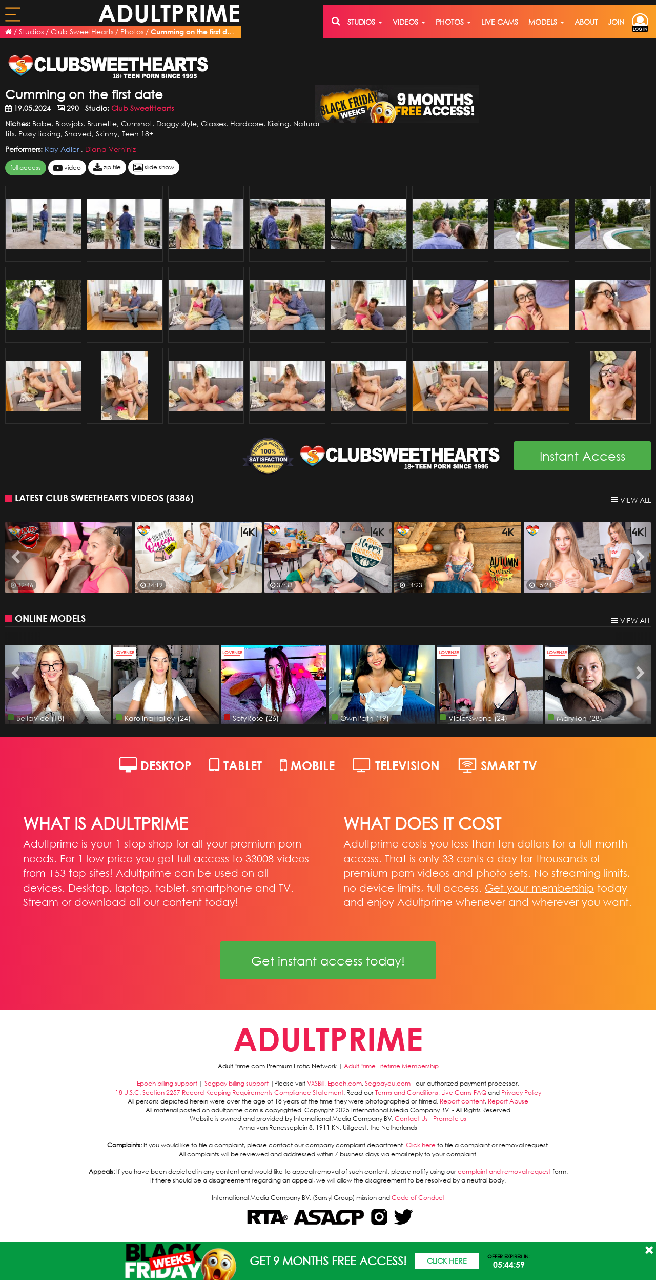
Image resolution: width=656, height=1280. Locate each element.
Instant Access (582, 455)
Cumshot (136, 123)
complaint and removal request (504, 1171)
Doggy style (176, 123)
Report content (462, 1101)
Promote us (449, 1118)
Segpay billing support (236, 1083)
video (67, 168)
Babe (41, 123)
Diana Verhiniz (110, 149)
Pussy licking (39, 134)
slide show (153, 167)
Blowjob (69, 123)
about (586, 22)
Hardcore (246, 123)
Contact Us (411, 1118)
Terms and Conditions (406, 1092)
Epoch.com (344, 1083)
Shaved (78, 134)
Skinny (107, 134)
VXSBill (315, 1083)
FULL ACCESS (25, 167)
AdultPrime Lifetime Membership (391, 1065)
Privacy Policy (521, 1092)
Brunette (102, 123)
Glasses (213, 123)
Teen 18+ (137, 134)
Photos (132, 31)
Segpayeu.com (388, 1083)
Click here (421, 1144)
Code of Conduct (418, 1197)
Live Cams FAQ (463, 1092)
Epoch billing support (167, 1083)
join (616, 22)
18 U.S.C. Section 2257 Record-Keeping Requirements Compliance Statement (229, 1092)
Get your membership (539, 888)
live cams (499, 22)
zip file (107, 167)
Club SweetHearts (82, 31)
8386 (180, 497)
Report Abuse (508, 1101)
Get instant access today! (328, 960)
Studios (31, 31)
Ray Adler (63, 149)
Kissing (278, 123)
